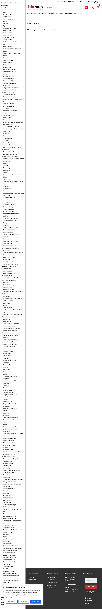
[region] (23, 594)
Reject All (24, 601)
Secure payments (34, 583)
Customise (11, 601)
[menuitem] (88, 598)
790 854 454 (73, 2)
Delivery (30, 581)
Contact (82, 13)
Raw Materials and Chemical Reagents (41, 13)
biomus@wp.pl (94, 2)
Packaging (59, 13)
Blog (75, 13)
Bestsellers (69, 13)
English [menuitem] (88, 598)
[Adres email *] (91, 580)
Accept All (35, 601)
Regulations (32, 579)
